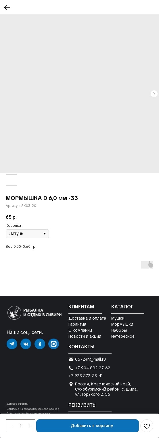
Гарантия (77, 324)
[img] (12, 344)
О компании (80, 330)
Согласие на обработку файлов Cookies (33, 409)
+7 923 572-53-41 (85, 375)
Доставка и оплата (87, 318)
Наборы (119, 330)
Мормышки (122, 324)
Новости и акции (84, 336)
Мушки (117, 318)
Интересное (123, 336)
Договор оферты (17, 404)
